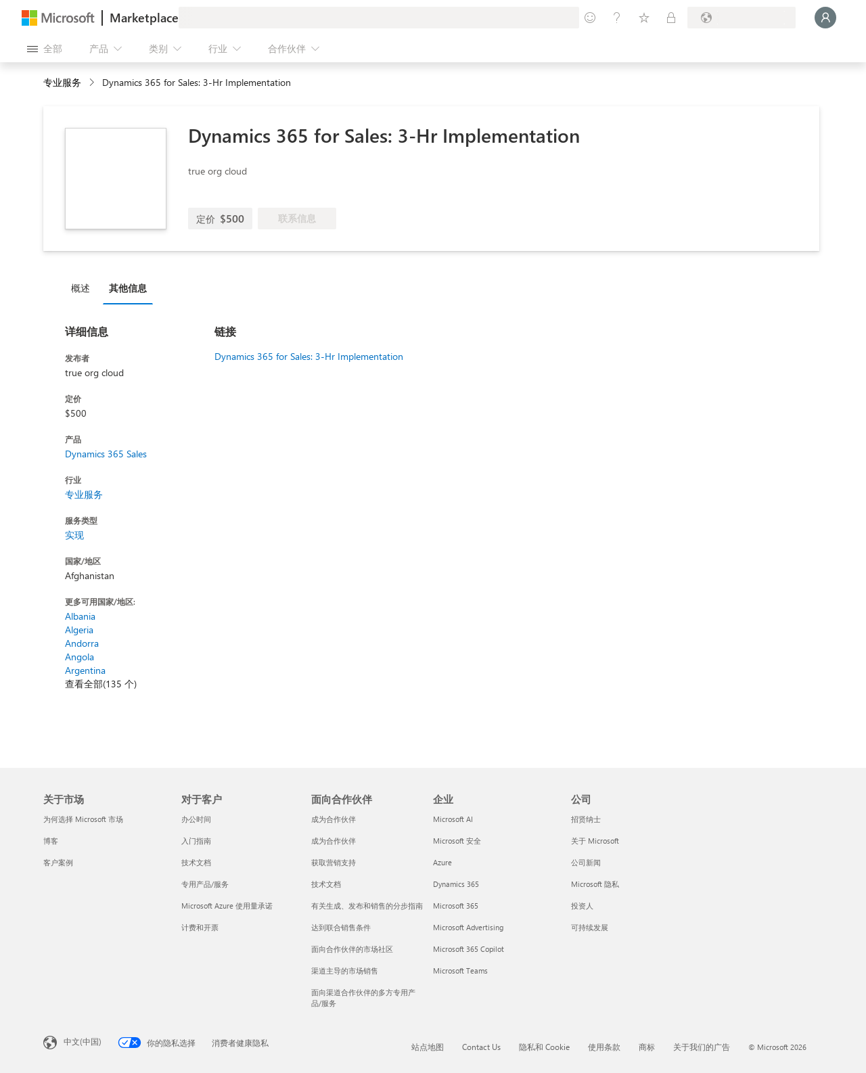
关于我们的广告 (701, 1046)
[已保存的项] (644, 17)
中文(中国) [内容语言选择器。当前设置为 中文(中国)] (82, 1041)
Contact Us (481, 1046)
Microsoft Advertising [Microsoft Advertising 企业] (468, 927)
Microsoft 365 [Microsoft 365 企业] (455, 905)
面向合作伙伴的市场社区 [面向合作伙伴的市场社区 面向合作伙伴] (352, 949)
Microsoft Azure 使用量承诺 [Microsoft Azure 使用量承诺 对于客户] (227, 905)
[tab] (84, 287)
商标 (647, 1046)
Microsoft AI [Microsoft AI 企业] (453, 819)
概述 (80, 287)
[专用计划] (671, 17)
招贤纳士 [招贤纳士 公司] (586, 819)
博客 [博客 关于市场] (50, 841)
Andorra (82, 643)
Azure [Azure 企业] (442, 862)
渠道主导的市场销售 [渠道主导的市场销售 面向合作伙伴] (344, 970)
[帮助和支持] (617, 17)
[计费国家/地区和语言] (741, 17)
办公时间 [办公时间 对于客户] (196, 819)
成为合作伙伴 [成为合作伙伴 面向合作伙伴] (333, 819)
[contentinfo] (93, 83)
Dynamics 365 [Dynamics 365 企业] (456, 884)
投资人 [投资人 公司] (582, 905)
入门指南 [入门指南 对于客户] (196, 841)
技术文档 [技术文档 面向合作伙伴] (326, 884)
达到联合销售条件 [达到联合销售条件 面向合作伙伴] (341, 927)
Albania (80, 616)
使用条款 (604, 1046)
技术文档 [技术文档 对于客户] (196, 862)
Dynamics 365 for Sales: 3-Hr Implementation (308, 356)
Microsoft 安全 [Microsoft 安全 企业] (457, 841)
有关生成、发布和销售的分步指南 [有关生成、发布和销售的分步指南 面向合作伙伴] (367, 905)
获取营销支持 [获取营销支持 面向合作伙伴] (333, 862)
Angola (79, 656)
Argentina (85, 670)
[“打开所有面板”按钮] (45, 48)
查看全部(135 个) (101, 683)
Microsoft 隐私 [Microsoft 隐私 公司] (595, 884)
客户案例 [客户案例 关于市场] (58, 862)
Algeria (79, 629)
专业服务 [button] (62, 82)
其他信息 (128, 287)
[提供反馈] (590, 17)
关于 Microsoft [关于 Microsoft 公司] (595, 841)
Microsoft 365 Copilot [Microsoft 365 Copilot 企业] (468, 949)
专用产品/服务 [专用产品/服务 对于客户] (205, 884)
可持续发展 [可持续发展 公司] (589, 927)
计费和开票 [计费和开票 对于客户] (200, 927)
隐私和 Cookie (544, 1046)
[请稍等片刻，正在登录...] (825, 17)
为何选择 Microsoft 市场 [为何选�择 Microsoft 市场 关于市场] (83, 819)
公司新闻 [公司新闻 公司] (586, 862)
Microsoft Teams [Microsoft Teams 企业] (460, 970)
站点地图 (427, 1046)
